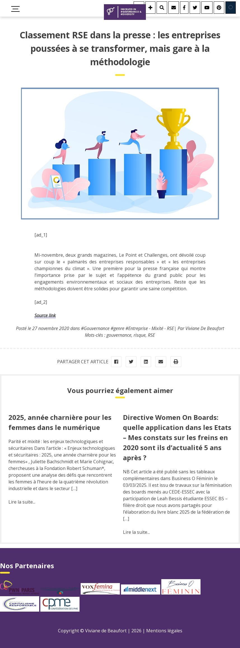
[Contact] (173, 7)
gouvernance (118, 335)
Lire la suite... (21, 502)
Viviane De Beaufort (204, 328)
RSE (151, 335)
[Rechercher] (162, 7)
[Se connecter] (150, 7)
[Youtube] (207, 7)
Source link (45, 315)
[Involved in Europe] (230, 7)
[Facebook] (184, 7)
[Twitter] (195, 7)
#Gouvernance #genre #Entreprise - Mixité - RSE (127, 328)
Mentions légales (164, 631)
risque (140, 335)
